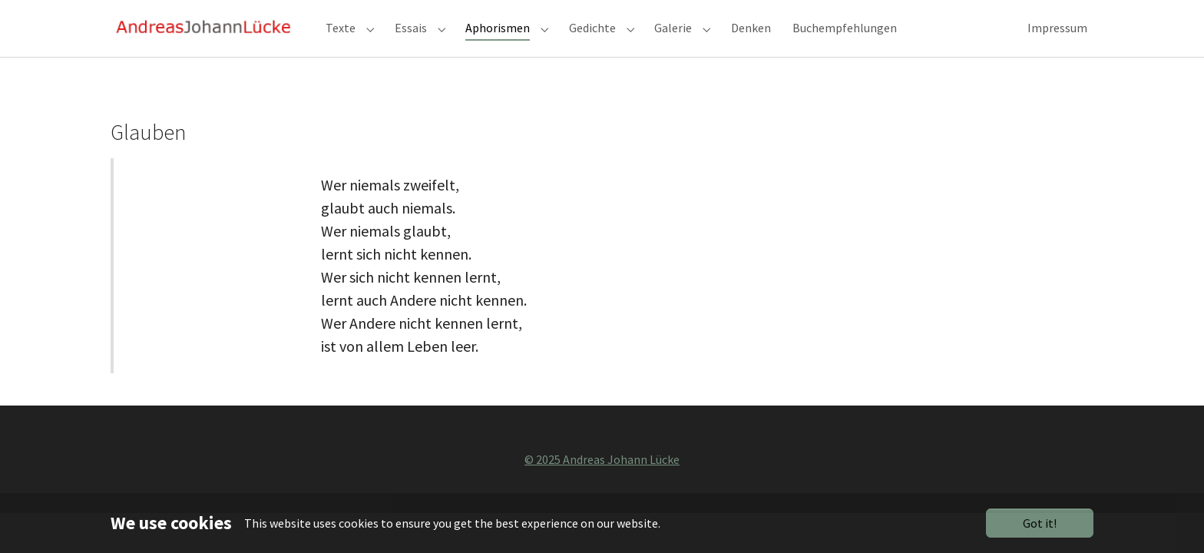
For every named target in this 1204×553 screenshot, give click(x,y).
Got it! (1040, 523)
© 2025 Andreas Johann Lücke (602, 487)
